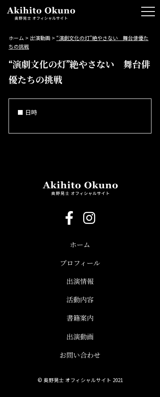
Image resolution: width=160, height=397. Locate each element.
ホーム (80, 245)
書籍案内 (79, 318)
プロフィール (80, 263)
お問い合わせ (79, 355)
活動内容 (79, 300)
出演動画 (79, 337)
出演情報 (79, 281)
